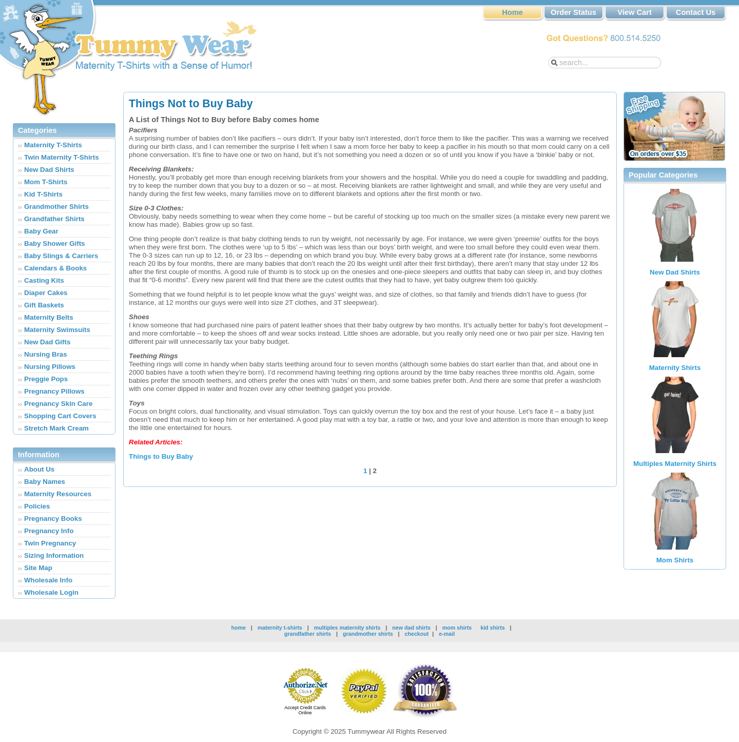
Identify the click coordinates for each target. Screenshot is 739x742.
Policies (37, 506)
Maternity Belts (48, 317)
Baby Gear (41, 231)
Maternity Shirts (675, 368)
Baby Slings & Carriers (61, 256)
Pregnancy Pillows (54, 391)
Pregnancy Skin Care (58, 403)
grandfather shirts (307, 634)
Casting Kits (44, 280)
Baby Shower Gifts (54, 243)
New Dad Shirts (49, 169)
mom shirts (457, 627)
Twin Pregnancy (50, 543)
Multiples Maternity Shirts (674, 463)
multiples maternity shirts (348, 627)
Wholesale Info (48, 580)
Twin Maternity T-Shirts (61, 157)
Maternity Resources (57, 494)
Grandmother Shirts (56, 206)
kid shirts (492, 627)
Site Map (38, 568)
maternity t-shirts (280, 627)
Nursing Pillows (49, 366)
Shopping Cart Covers (60, 416)
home (238, 627)
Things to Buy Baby (161, 456)
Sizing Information (54, 555)
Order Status (573, 12)
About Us (39, 469)
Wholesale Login (51, 592)
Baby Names (44, 481)
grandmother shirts (368, 634)
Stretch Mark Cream (56, 428)
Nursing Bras (45, 354)
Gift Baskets (44, 305)
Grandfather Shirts (54, 219)
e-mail (447, 634)
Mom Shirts (675, 560)
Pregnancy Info (48, 531)
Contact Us (695, 12)
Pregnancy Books (53, 518)
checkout (417, 634)
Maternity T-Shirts (53, 145)
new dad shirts (411, 627)
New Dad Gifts (47, 342)
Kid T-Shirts (43, 194)
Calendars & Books (55, 268)
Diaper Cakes (45, 293)
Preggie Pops (46, 379)
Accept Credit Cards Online (305, 710)
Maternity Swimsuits (57, 330)
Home (512, 12)
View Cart (634, 12)
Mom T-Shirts (45, 182)
